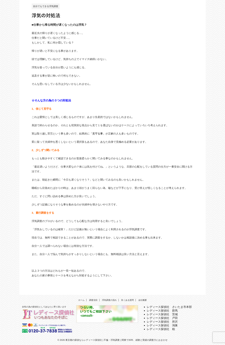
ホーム (81, 300)
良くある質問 (127, 300)
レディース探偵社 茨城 (162, 314)
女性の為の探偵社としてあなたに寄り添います (44, 307)
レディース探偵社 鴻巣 (162, 325)
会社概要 (142, 300)
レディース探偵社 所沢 (162, 321)
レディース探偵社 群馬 (162, 310)
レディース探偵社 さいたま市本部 (169, 306)
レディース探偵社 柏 (161, 329)
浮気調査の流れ (109, 300)
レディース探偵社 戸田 (162, 317)
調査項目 (93, 300)
